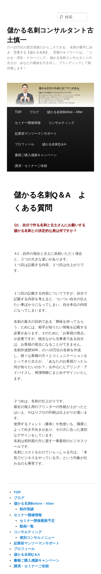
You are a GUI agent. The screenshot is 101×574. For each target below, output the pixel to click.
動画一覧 (27, 526)
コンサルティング (61, 123)
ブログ (34, 112)
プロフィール (24, 144)
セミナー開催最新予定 (37, 521)
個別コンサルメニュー (37, 538)
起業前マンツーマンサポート (36, 133)
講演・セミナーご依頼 (31, 166)
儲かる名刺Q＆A (54, 144)
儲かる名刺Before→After (65, 112)
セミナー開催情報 (28, 123)
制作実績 (27, 509)
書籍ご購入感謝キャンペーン (36, 155)
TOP (18, 112)
